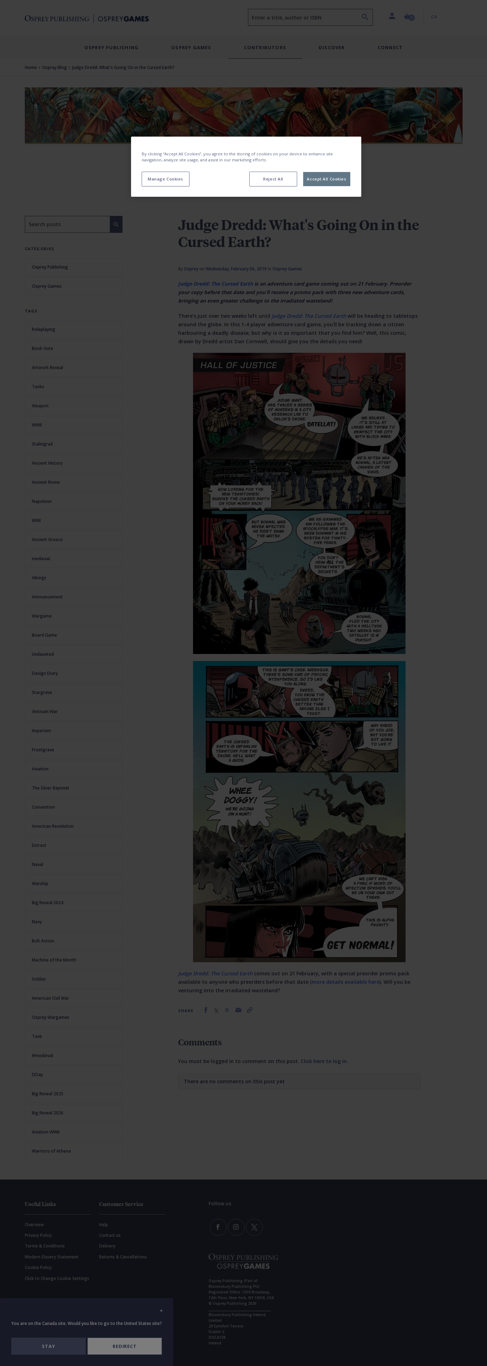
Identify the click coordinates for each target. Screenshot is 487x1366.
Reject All (273, 179)
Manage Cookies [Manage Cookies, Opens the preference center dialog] (165, 179)
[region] (246, 167)
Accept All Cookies (326, 179)
